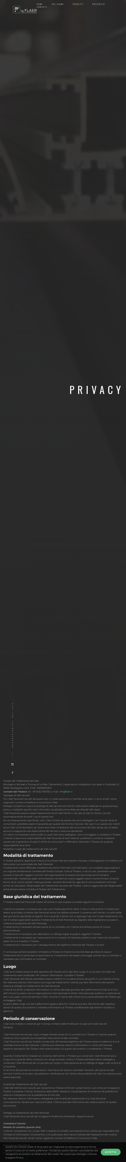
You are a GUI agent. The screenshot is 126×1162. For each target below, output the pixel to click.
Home (40, 4)
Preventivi (98, 4)
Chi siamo (58, 4)
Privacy (20, 1157)
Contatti (42, 7)
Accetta (110, 1152)
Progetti (78, 4)
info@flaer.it (65, 791)
